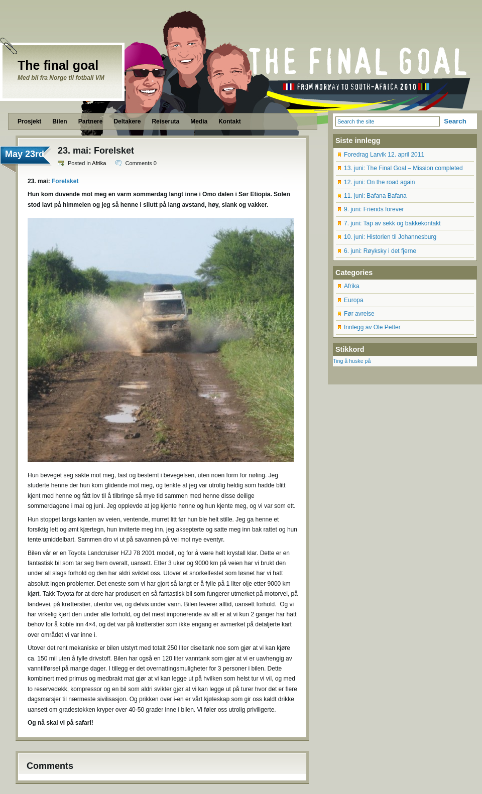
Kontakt (229, 121)
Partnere (90, 121)
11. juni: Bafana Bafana (375, 195)
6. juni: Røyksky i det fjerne (380, 250)
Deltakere (127, 121)
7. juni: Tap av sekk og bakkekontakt (392, 223)
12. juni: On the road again (379, 182)
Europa (354, 300)
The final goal (58, 65)
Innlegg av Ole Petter (372, 327)
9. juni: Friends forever (374, 209)
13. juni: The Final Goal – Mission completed (403, 168)
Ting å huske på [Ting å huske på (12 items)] (352, 361)
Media (198, 121)
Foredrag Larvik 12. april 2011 (384, 154)
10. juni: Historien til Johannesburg (390, 236)
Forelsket (65, 181)
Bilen (59, 121)
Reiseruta (165, 121)
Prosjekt (29, 121)
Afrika (99, 163)
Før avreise (359, 313)
